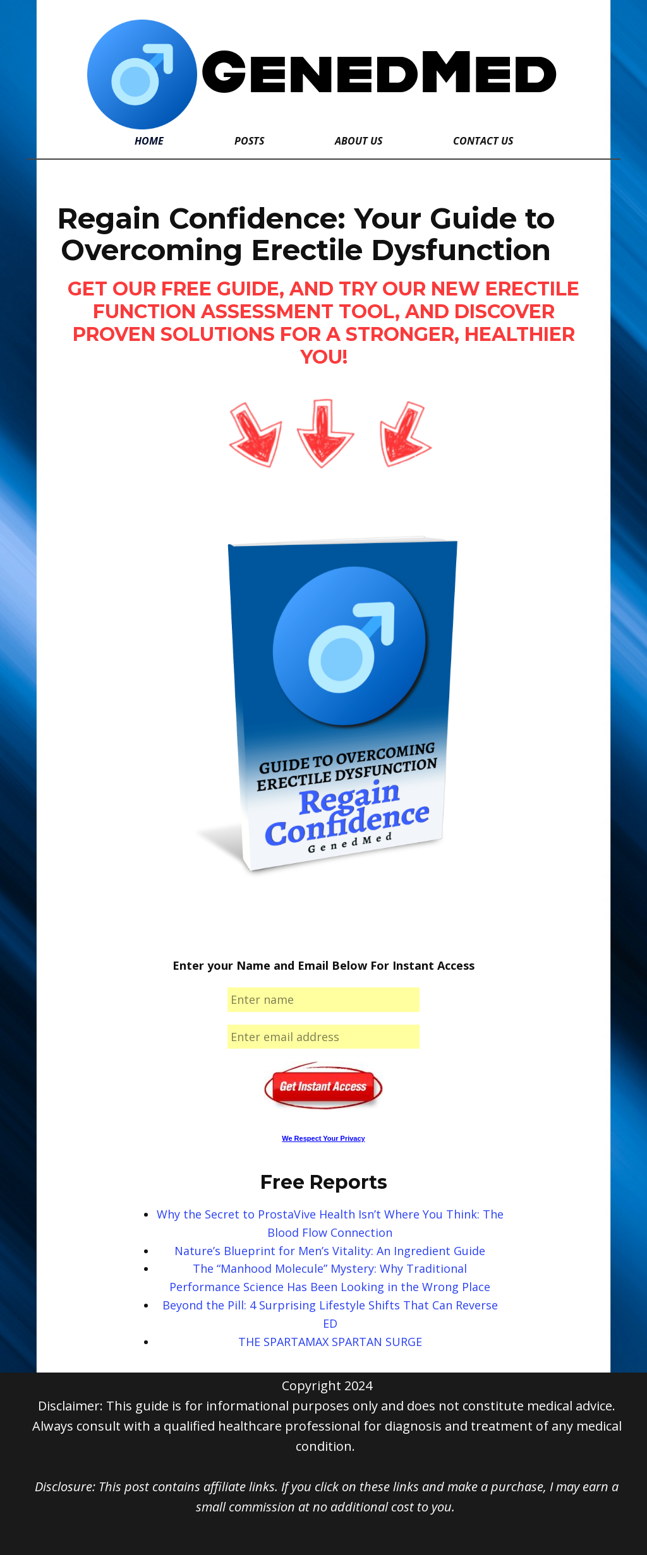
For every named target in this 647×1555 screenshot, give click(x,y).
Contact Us (483, 141)
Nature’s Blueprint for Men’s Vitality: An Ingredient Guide (329, 1250)
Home (149, 141)
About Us (358, 141)
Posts (249, 141)
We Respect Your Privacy (323, 1138)
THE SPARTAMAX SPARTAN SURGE (330, 1341)
